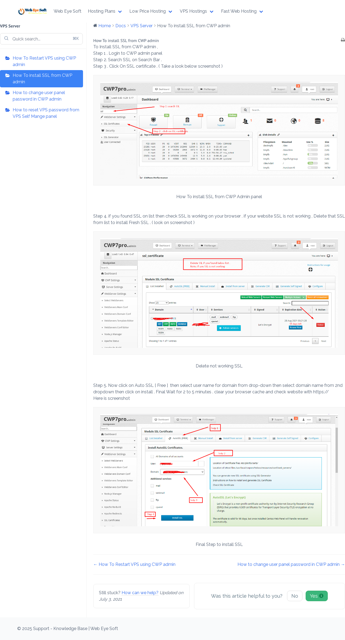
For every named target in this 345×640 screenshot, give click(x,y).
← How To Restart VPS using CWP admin (134, 564)
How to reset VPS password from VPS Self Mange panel (46, 113)
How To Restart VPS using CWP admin (44, 61)
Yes (316, 596)
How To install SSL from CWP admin (42, 78)
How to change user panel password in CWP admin (39, 96)
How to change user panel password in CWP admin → (291, 564)
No (294, 596)
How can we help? (140, 592)
